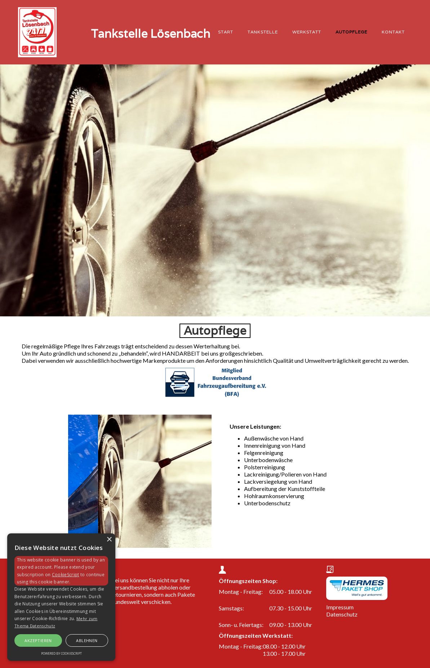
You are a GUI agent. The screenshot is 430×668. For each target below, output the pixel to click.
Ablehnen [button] (86, 640)
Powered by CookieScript (61, 653)
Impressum (340, 607)
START (225, 32)
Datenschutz (342, 614)
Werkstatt (306, 32)
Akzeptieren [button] (38, 640)
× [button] (109, 539)
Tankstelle (263, 32)
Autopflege (351, 32)
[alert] (61, 597)
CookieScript (65, 575)
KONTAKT (393, 32)
